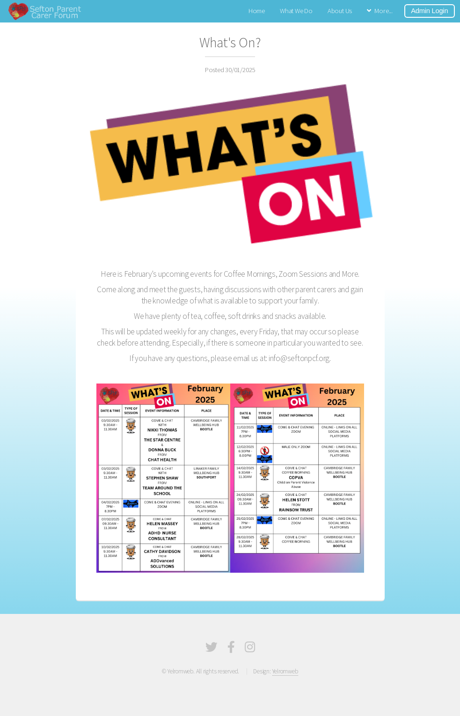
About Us (340, 11)
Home (256, 11)
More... (383, 11)
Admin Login (429, 11)
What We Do (296, 11)
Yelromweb (285, 671)
